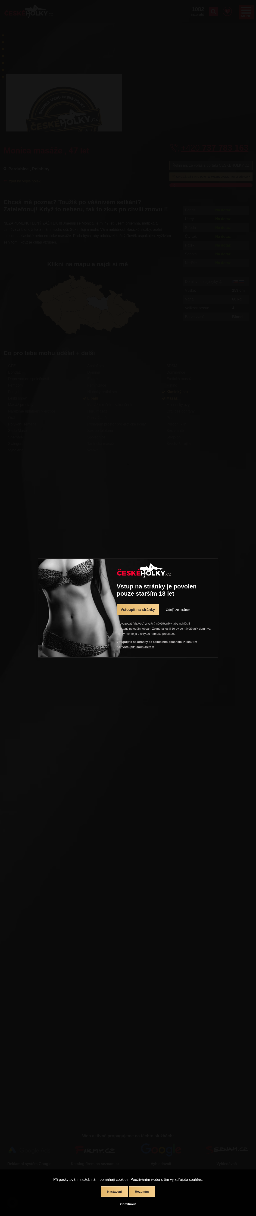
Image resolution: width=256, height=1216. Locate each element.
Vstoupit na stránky (138, 610)
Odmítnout (128, 1204)
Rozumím (142, 1191)
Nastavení (114, 1191)
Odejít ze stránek (178, 610)
